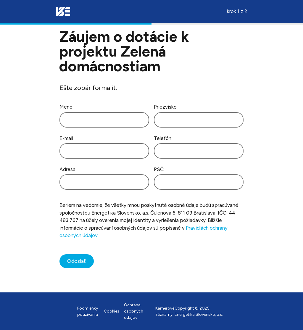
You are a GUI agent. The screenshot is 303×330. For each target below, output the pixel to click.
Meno (65, 107)
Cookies (111, 311)
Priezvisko (165, 107)
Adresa (67, 169)
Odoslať (76, 261)
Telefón (162, 138)
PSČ (159, 169)
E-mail (66, 138)
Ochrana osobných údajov (133, 311)
